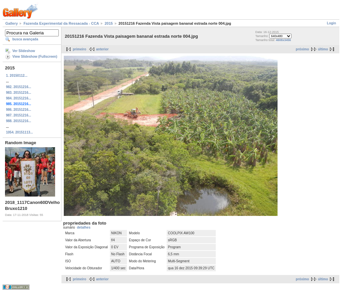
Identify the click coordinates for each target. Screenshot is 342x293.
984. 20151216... (18, 98)
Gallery (11, 23)
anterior (102, 49)
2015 (109, 23)
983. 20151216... (18, 92)
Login (331, 23)
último (323, 49)
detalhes (84, 227)
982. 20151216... (18, 87)
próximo (302, 49)
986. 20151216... (18, 109)
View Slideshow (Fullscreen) (34, 56)
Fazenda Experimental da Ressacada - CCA (61, 23)
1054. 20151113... (19, 132)
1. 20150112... (16, 75)
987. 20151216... (18, 115)
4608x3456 (283, 40)
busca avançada (25, 39)
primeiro (79, 49)
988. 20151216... (18, 121)
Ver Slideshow (23, 51)
